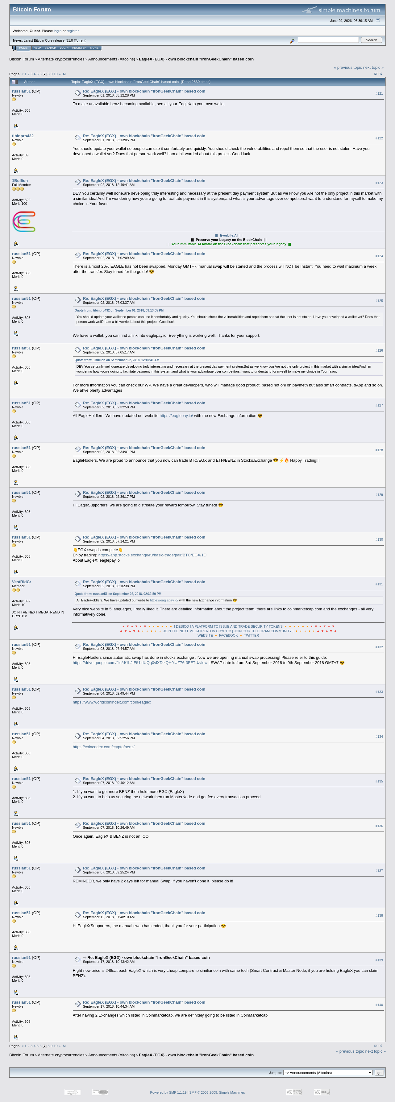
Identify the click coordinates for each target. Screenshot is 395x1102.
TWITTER (251, 635)
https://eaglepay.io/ (176, 415)
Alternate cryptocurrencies (61, 59)
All (64, 74)
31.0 (69, 40)
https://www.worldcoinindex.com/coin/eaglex (112, 702)
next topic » (373, 67)
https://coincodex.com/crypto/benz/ (104, 747)
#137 (379, 871)
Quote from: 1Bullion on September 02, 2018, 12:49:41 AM (117, 360)
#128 (379, 450)
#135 (379, 781)
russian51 (21, 91)
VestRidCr (21, 582)
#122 (379, 138)
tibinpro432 (23, 136)
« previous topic (348, 67)
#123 (379, 183)
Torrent (80, 40)
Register (79, 47)
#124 (379, 256)
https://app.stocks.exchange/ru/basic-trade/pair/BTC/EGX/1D (152, 555)
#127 (379, 405)
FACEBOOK (228, 635)
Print (378, 73)
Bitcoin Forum (21, 59)
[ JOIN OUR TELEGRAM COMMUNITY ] (262, 631)
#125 (379, 301)
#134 (379, 736)
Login (64, 47)
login (58, 31)
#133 (379, 692)
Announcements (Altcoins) (111, 59)
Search (50, 47)
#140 (379, 1005)
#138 (379, 915)
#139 (379, 960)
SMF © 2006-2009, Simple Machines (217, 1092)
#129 (379, 495)
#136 (379, 826)
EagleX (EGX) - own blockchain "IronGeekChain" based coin (196, 59)
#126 (379, 350)
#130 (379, 539)
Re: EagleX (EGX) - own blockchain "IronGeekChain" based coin (144, 91)
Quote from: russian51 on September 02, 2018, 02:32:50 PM (118, 594)
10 (56, 74)
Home (23, 47)
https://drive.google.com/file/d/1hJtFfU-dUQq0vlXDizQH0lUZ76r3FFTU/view (140, 662)
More (94, 47)
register (72, 31)
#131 (379, 584)
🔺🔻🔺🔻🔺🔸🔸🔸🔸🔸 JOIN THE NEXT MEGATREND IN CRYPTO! (175, 631)
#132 (379, 647)
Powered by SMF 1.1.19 (168, 1092)
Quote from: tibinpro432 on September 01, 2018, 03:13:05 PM (119, 310)
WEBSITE (205, 635)
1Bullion (20, 180)
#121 (379, 93)
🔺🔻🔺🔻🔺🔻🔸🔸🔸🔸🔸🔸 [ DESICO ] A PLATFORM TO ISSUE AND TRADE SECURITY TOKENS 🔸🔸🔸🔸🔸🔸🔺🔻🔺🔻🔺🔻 (228, 626)
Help (37, 47)
